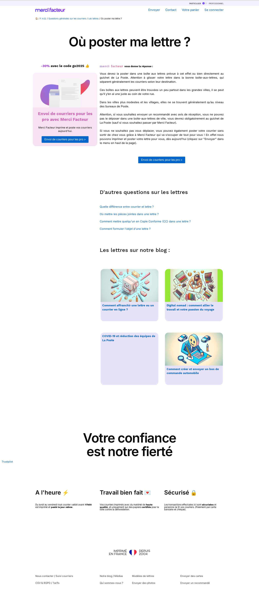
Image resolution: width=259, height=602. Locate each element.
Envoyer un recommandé (195, 583)
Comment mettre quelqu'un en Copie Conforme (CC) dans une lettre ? (145, 221)
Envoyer (154, 10)
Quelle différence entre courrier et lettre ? (127, 206)
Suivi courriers (64, 576)
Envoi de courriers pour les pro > (65, 139)
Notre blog (106, 576)
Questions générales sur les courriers (67, 18)
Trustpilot (7, 461)
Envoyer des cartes (191, 576)
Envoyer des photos (143, 583)
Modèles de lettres (143, 576)
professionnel (213, 3)
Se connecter (214, 10)
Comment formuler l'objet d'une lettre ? (125, 228)
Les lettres (93, 18)
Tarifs (56, 583)
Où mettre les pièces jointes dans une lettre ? (129, 214)
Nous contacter (44, 576)
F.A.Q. (43, 18)
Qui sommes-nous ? (111, 583)
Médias (118, 576)
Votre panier (190, 10)
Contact (170, 10)
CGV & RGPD (43, 583)
